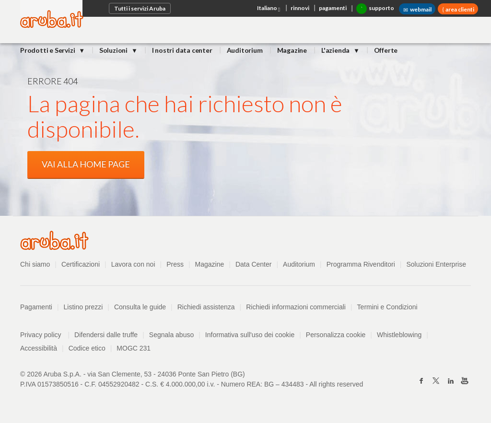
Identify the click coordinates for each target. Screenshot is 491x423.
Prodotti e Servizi (48, 50)
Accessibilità (38, 348)
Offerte (386, 50)
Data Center (253, 264)
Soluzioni (114, 50)
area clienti (459, 9)
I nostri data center (182, 50)
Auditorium (245, 50)
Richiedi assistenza (206, 307)
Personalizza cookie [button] (336, 335)
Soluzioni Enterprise (436, 264)
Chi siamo (35, 264)
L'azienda (336, 50)
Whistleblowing (399, 335)
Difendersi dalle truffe (106, 335)
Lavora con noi (133, 264)
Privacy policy (45, 335)
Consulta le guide (140, 307)
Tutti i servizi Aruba (139, 8)
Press (175, 264)
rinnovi (300, 8)
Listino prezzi (83, 307)
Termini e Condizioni (387, 307)
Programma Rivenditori (361, 264)
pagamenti (333, 8)
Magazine (292, 50)
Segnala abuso (171, 335)
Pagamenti (36, 307)
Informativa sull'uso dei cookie (249, 335)
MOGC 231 (134, 348)
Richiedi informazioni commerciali (296, 307)
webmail (417, 9)
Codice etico (87, 348)
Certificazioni (80, 264)
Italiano (269, 8)
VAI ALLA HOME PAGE (86, 164)
